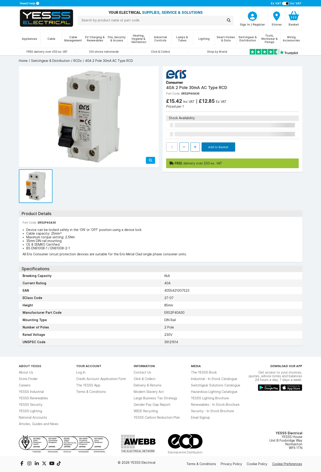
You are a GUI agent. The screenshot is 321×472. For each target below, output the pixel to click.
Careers (25, 385)
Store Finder (28, 379)
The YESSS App (88, 385)
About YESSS (30, 366)
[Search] (228, 20)
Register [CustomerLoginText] (259, 24)
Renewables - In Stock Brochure (215, 404)
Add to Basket (218, 147)
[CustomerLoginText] (252, 15)
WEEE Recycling (146, 411)
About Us (26, 372)
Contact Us (142, 372)
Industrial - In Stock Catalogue (214, 379)
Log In (80, 372)
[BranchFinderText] (276, 18)
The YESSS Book (204, 372)
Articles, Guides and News (38, 424)
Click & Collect (145, 379)
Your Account (88, 366)
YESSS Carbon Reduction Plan (157, 417)
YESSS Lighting (30, 411)
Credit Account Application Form (101, 379)
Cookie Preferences (287, 464)
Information (144, 366)
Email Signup (200, 417)
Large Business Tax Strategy (155, 398)
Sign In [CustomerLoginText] (245, 24)
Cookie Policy (257, 464)
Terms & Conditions (91, 392)
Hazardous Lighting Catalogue (214, 392)
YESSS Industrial (31, 392)
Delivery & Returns (148, 385)
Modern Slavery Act (149, 392)
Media (196, 366)
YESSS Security (31, 404)
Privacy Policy (231, 464)
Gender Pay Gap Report (152, 404)
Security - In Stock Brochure (212, 411)
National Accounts (33, 417)
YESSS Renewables (33, 398)
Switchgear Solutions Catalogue (215, 385)
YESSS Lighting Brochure (210, 398)
